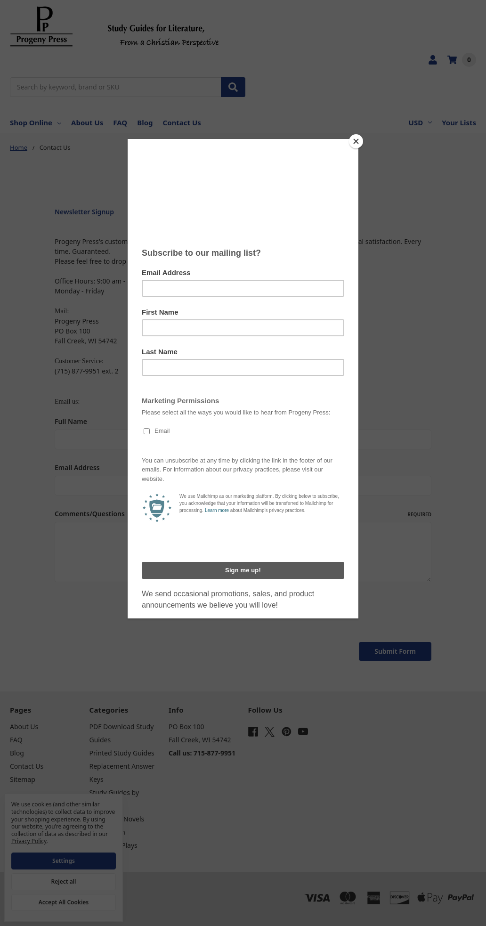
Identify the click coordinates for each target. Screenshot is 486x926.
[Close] (356, 141)
